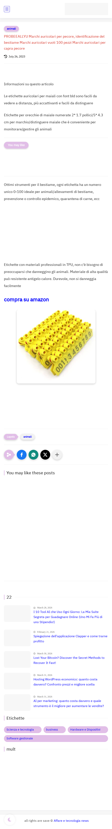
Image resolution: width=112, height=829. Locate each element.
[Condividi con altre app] (57, 455)
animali (11, 29)
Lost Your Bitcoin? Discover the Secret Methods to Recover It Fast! (69, 660)
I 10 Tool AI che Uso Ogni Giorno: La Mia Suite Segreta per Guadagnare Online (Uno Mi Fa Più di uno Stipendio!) (67, 617)
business (52, 729)
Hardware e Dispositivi (85, 729)
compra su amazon (26, 299)
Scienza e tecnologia (20, 729)
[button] (22, 455)
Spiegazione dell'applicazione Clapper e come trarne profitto (70, 639)
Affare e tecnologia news (71, 820)
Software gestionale (19, 738)
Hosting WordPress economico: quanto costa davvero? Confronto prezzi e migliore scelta (65, 682)
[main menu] (7, 9)
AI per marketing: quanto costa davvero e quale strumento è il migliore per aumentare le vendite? (68, 703)
